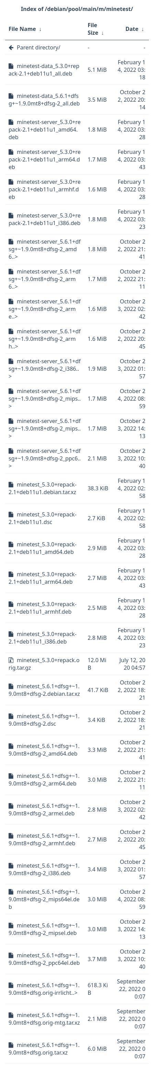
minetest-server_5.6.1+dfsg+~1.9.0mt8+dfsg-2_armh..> (45, 338)
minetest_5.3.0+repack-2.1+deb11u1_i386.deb (42, 637)
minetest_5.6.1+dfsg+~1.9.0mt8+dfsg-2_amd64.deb (44, 749)
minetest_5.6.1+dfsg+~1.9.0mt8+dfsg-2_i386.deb (44, 869)
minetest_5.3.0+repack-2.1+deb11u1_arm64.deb (42, 578)
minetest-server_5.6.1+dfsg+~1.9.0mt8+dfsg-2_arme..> (45, 309)
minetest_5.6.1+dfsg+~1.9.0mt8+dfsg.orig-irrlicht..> (44, 988)
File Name (22, 29)
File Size (92, 28)
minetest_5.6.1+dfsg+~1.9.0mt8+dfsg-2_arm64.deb (44, 779)
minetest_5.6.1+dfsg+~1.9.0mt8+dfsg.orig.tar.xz (44, 1048)
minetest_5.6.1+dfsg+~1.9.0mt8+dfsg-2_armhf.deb (44, 839)
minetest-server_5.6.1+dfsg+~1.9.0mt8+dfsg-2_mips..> (45, 398)
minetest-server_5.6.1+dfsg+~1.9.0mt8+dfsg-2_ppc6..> (45, 458)
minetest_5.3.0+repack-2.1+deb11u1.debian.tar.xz (42, 488)
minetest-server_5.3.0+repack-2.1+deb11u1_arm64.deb (45, 159)
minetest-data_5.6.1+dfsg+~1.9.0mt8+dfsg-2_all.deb (44, 99)
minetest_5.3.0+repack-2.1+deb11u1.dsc (42, 518)
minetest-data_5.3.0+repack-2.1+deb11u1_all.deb (44, 69)
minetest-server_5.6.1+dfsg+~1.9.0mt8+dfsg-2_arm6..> (45, 279)
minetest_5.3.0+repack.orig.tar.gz (44, 663)
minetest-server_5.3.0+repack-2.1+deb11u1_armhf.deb (45, 189)
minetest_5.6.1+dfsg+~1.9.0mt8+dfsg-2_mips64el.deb (44, 899)
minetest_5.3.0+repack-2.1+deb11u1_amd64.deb (42, 548)
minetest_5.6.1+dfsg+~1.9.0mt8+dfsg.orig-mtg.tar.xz (44, 1018)
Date (132, 29)
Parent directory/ (38, 47)
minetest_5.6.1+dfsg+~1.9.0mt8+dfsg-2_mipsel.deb (44, 929)
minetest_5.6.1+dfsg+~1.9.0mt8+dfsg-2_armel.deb (44, 809)
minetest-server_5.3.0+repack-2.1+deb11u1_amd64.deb (45, 129)
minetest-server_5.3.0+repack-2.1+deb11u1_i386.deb (45, 219)
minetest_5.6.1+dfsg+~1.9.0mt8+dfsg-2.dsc (44, 719)
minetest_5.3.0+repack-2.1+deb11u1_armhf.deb (42, 607)
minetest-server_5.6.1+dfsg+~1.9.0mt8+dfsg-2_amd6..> (45, 249)
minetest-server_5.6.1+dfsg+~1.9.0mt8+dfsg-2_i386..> (45, 368)
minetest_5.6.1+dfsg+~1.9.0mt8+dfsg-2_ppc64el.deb (44, 959)
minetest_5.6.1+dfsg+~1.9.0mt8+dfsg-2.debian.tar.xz (44, 690)
